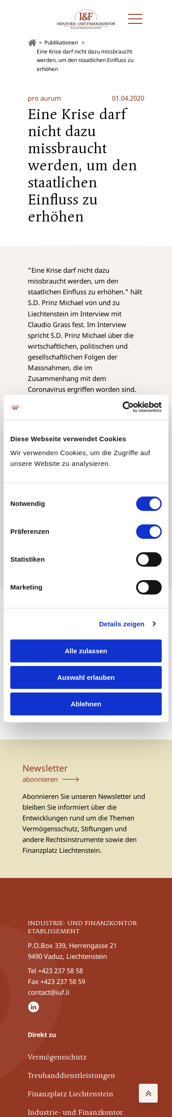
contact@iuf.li (48, 992)
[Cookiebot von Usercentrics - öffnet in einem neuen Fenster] (123, 407)
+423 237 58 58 (60, 970)
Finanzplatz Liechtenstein (70, 1094)
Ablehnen (86, 704)
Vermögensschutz (57, 1058)
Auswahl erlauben (86, 677)
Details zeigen (121, 624)
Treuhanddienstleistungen (71, 1076)
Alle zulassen (85, 651)
